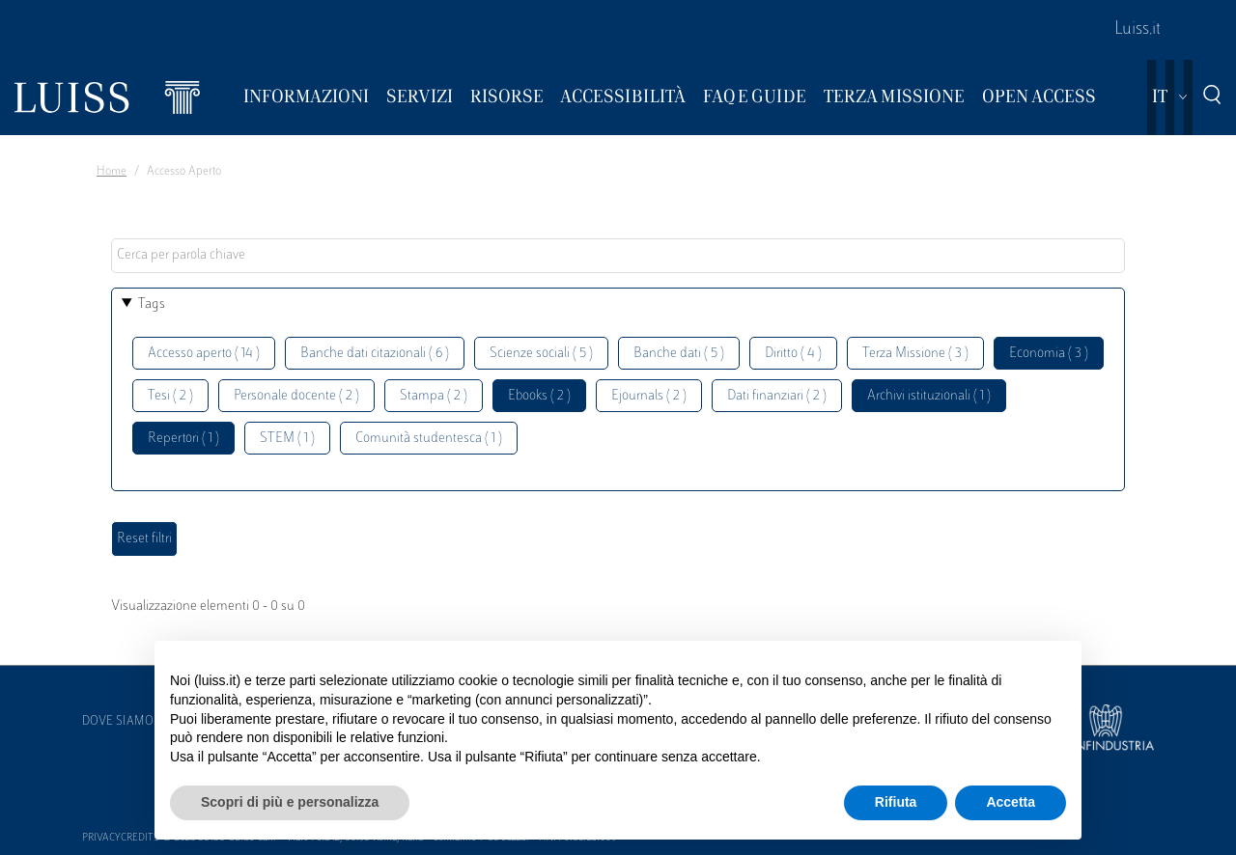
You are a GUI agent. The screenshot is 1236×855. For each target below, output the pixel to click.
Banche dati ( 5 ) (678, 353)
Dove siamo (118, 722)
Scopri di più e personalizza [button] (290, 802)
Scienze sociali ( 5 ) (541, 353)
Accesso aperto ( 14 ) (204, 353)
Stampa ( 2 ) (433, 396)
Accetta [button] (1010, 802)
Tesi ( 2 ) (170, 396)
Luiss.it (1137, 30)
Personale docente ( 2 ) (296, 396)
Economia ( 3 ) (1048, 353)
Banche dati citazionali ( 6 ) (374, 353)
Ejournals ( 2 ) (649, 396)
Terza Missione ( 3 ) (915, 353)
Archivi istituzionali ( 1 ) (929, 396)
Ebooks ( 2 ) (539, 396)
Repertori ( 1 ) (183, 438)
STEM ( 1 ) (287, 438)
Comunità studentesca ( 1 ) (428, 438)
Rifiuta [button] (896, 802)
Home (111, 172)
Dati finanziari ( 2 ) (777, 396)
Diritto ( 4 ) (793, 353)
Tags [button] (151, 304)
